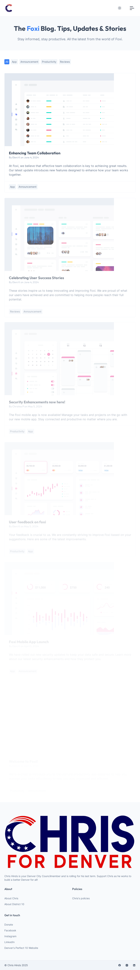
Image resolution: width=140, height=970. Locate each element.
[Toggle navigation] (132, 8)
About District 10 (14, 904)
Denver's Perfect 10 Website (21, 947)
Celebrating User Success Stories (36, 279)
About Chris (11, 898)
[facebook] (119, 965)
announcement (29, 61)
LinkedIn (9, 942)
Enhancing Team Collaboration (34, 153)
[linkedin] (134, 965)
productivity (49, 61)
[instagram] (126, 965)
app (14, 61)
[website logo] (70, 842)
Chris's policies (81, 898)
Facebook (10, 930)
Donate (8, 924)
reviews (65, 61)
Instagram (10, 936)
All (6, 61)
